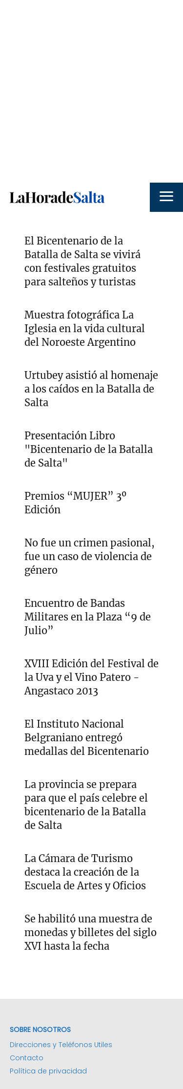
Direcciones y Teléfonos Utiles (61, 1045)
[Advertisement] (91, 91)
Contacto (26, 1058)
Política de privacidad (48, 1071)
